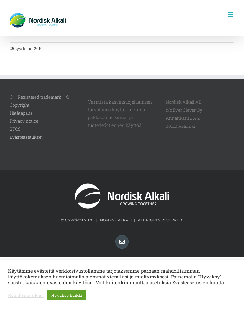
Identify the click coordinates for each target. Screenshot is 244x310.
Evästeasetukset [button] (26, 137)
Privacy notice (24, 121)
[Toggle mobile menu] (231, 14)
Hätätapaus (21, 113)
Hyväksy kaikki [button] (66, 295)
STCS (15, 129)
